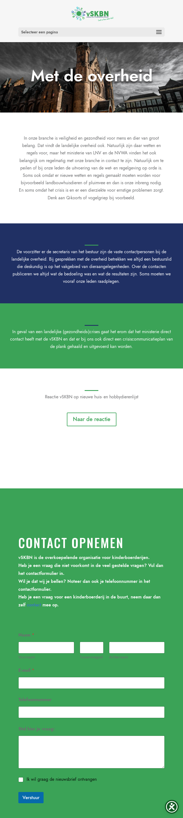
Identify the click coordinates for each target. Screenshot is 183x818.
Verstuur (30, 797)
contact (34, 605)
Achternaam (118, 657)
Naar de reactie (91, 419)
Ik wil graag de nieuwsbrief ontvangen (62, 779)
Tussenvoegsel (91, 657)
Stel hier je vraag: (36, 728)
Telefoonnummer (35, 699)
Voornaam (26, 657)
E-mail (26, 670)
